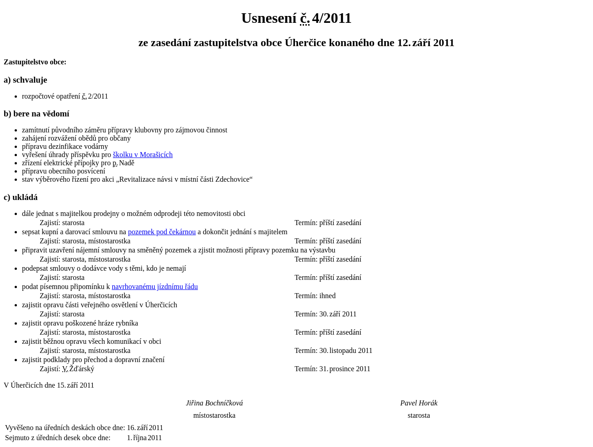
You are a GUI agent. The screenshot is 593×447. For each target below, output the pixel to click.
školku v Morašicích (143, 154)
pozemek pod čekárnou (162, 232)
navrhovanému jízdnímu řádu (155, 286)
